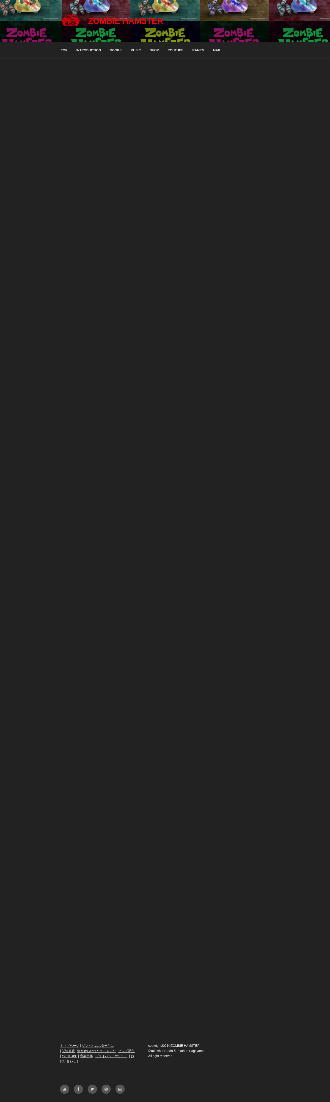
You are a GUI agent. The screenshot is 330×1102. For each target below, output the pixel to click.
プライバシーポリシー (111, 1056)
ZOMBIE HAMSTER (125, 21)
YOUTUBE (175, 50)
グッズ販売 (126, 1051)
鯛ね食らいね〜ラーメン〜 (96, 1051)
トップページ (69, 1045)
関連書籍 (68, 1051)
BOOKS (115, 50)
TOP (64, 50)
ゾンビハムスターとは (98, 1045)
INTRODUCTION (88, 50)
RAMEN (198, 50)
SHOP (154, 50)
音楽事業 (86, 1056)
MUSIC (135, 50)
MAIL (217, 50)
